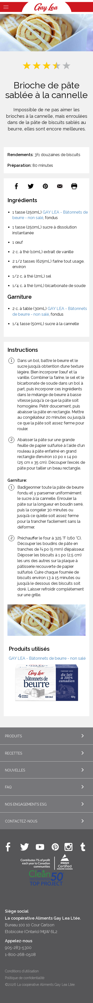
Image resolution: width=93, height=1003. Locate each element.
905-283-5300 (18, 947)
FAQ (8, 787)
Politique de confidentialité (24, 978)
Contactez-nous (21, 821)
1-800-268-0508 (20, 954)
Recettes (13, 753)
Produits (13, 736)
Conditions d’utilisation (22, 971)
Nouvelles (15, 770)
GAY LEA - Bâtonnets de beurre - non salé (47, 658)
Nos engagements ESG (26, 804)
